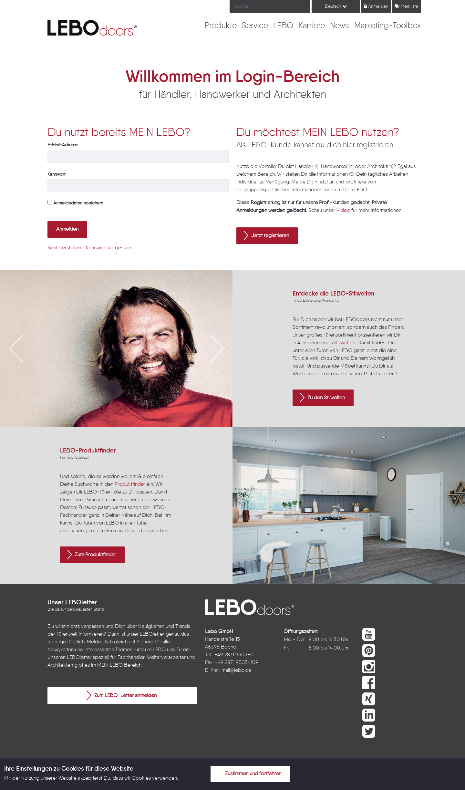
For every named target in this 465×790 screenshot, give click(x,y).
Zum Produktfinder (91, 554)
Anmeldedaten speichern (75, 202)
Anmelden (376, 6)
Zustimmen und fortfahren (249, 773)
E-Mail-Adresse (62, 145)
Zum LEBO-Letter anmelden (122, 695)
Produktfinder (130, 484)
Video (343, 210)
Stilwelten (344, 343)
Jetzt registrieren (266, 235)
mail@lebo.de (236, 670)
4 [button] (131, 409)
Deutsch (336, 6)
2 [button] (111, 409)
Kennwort (56, 174)
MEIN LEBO (110, 665)
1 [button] (101, 409)
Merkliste (406, 6)
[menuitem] (220, 26)
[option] (116, 348)
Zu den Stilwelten (322, 397)
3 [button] (121, 409)
